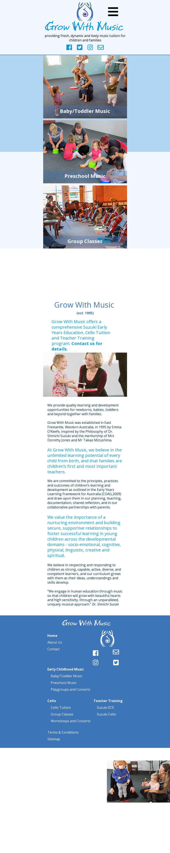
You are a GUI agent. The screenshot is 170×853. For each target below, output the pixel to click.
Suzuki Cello (106, 714)
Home (52, 635)
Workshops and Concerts (71, 721)
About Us (54, 642)
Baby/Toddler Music (66, 676)
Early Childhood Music (65, 669)
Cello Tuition (61, 707)
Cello (51, 700)
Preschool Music (64, 682)
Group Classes (62, 714)
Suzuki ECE (105, 707)
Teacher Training (108, 700)
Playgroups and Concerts (70, 689)
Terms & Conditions (63, 732)
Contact (53, 649)
